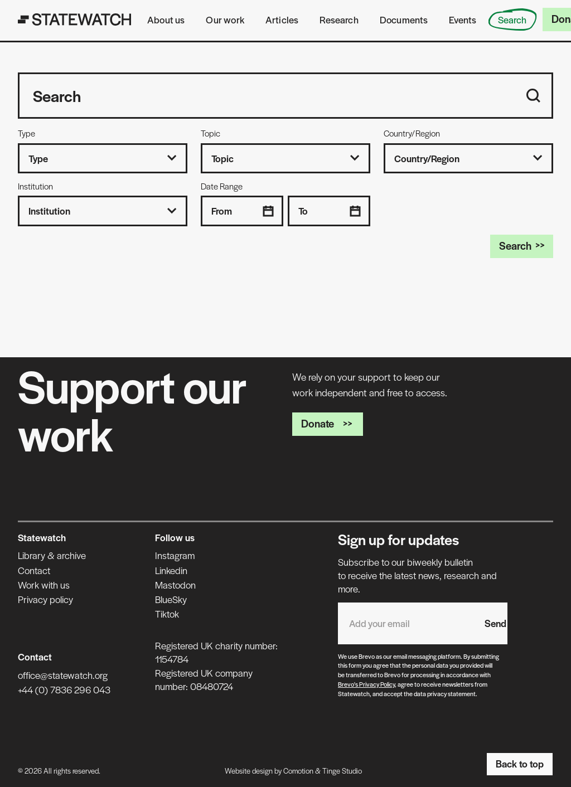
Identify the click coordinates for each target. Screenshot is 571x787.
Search (521, 245)
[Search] (533, 95)
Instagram (175, 555)
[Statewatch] (75, 19)
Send (495, 623)
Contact (34, 570)
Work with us (44, 584)
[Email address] (405, 624)
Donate (327, 423)
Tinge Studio (342, 770)
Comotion (298, 770)
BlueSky (171, 599)
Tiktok (167, 613)
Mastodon (175, 584)
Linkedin (171, 570)
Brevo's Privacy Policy (366, 683)
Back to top (520, 763)
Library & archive (52, 555)
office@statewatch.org (63, 675)
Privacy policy (45, 599)
